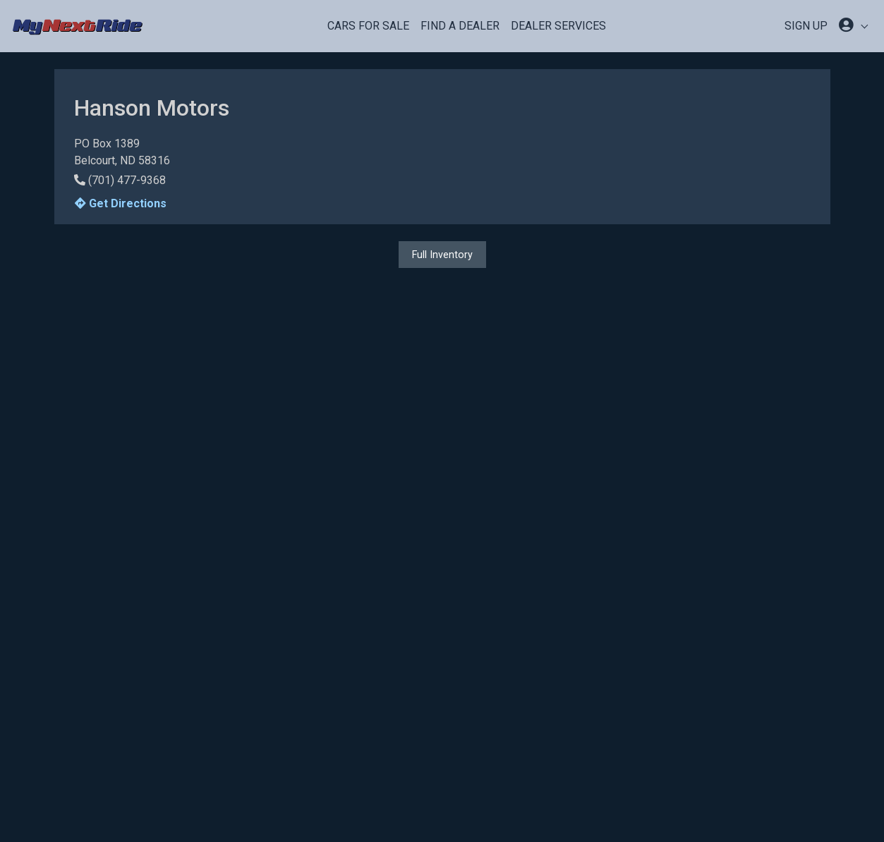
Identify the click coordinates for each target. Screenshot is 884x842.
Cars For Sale (368, 25)
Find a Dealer (459, 25)
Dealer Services (558, 25)
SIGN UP (806, 25)
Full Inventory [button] (442, 254)
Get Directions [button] (120, 203)
